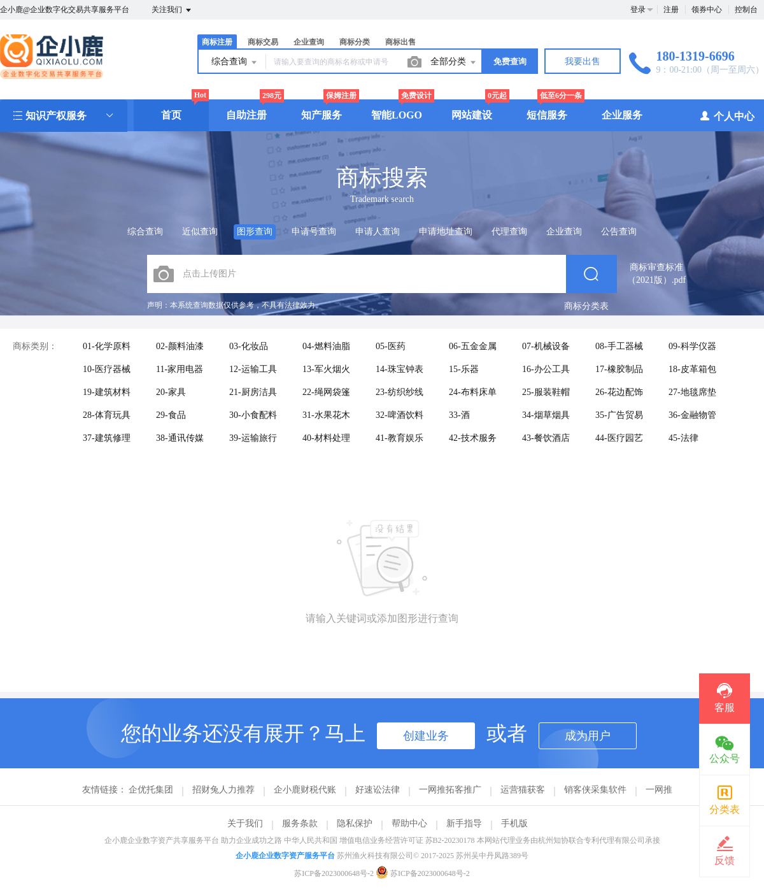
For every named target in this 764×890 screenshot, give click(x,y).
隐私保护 (354, 823)
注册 (671, 9)
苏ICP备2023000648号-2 (334, 873)
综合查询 (234, 62)
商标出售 (400, 42)
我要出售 (582, 61)
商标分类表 (586, 306)
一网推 (659, 789)
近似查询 (200, 231)
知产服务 (321, 115)
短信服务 (547, 115)
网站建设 (471, 115)
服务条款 (300, 823)
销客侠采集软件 (595, 789)
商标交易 (263, 42)
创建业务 (426, 735)
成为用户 (588, 735)
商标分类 (354, 42)
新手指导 (464, 823)
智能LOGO (396, 115)
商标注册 (217, 42)
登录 (638, 9)
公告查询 (619, 231)
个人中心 (726, 116)
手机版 (514, 823)
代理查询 (509, 231)
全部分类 (454, 62)
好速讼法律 (377, 789)
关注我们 (172, 10)
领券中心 (706, 9)
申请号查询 (314, 231)
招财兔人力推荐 (223, 789)
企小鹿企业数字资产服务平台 (285, 855)
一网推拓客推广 (450, 789)
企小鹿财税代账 (305, 789)
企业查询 (309, 42)
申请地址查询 (445, 231)
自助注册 (246, 115)
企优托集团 (151, 789)
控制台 (746, 9)
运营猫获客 (522, 789)
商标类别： (35, 346)
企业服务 (622, 115)
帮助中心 (409, 823)
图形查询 (254, 231)
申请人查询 (377, 231)
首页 (171, 115)
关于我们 (245, 823)
